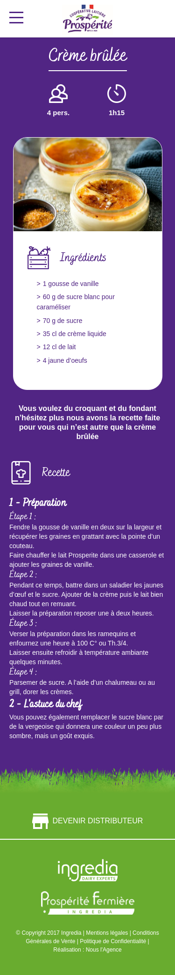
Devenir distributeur (87, 821)
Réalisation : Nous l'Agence (87, 949)
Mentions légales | (109, 933)
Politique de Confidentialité (113, 941)
